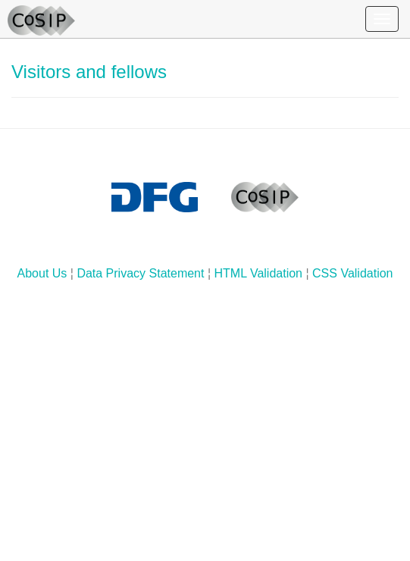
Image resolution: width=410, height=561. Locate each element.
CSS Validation (352, 273)
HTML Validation (258, 273)
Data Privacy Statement (140, 273)
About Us (42, 273)
